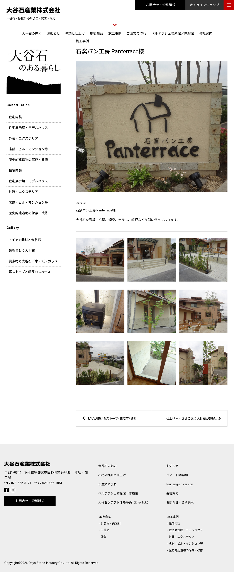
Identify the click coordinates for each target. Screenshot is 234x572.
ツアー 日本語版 (177, 475)
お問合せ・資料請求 (160, 5)
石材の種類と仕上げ (112, 475)
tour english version (179, 484)
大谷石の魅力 (32, 33)
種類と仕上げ (75, 33)
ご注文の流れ (136, 33)
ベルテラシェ (118, 493)
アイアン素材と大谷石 (25, 240)
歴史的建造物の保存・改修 (28, 160)
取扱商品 (96, 33)
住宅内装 (15, 117)
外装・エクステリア (23, 138)
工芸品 (105, 530)
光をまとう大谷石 (22, 251)
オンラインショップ (204, 5)
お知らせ (53, 33)
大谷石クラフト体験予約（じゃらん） (124, 502)
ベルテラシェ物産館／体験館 (172, 33)
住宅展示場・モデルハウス (28, 128)
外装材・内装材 (111, 523)
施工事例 (114, 33)
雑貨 (104, 536)
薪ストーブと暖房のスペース (30, 272)
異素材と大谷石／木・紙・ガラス (33, 261)
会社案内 (205, 33)
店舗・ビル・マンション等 (28, 149)
